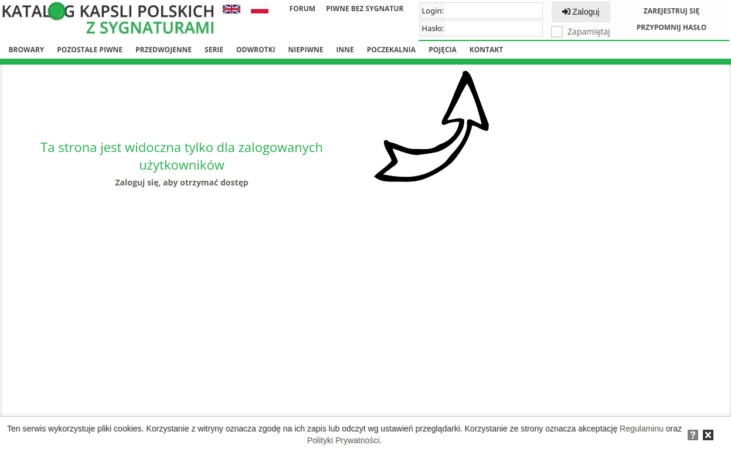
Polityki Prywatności (343, 440)
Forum (302, 9)
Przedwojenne (163, 50)
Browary (27, 50)
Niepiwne (305, 50)
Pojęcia (443, 50)
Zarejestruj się (672, 11)
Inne (344, 50)
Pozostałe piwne (90, 50)
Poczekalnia (391, 50)
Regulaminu (642, 428)
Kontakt (486, 50)
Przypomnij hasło (672, 27)
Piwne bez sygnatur (364, 9)
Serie (214, 50)
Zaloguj (581, 11)
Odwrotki (255, 50)
